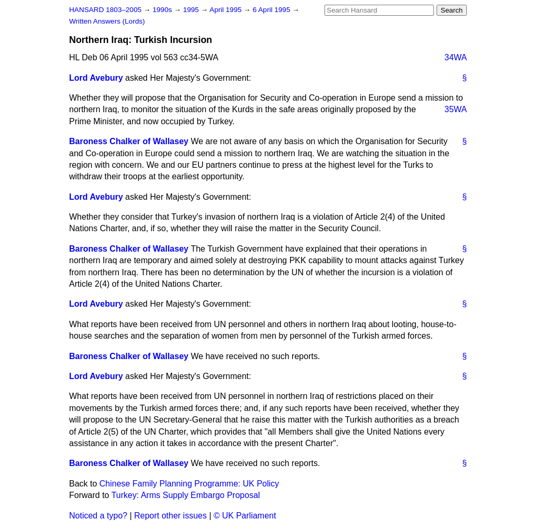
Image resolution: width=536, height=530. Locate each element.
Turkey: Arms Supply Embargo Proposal (185, 495)
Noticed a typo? (98, 515)
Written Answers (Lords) (107, 21)
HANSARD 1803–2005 (105, 10)
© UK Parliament (245, 515)
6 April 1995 (273, 10)
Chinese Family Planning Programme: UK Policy (189, 483)
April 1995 (226, 10)
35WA (455, 109)
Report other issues (170, 515)
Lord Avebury (96, 77)
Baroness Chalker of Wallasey (128, 141)
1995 (192, 10)
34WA (455, 57)
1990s (163, 10)
